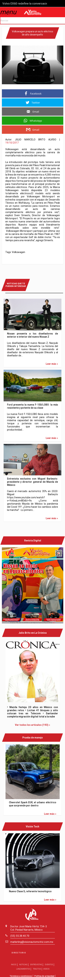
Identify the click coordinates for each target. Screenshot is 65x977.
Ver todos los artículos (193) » (32, 724)
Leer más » (52, 363)
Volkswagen (18, 252)
